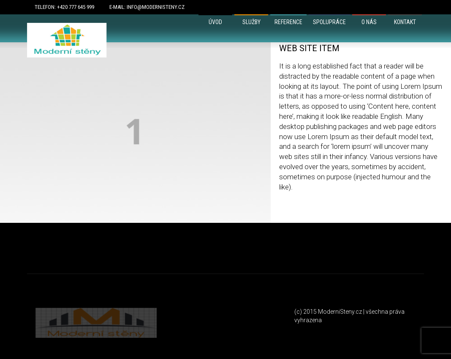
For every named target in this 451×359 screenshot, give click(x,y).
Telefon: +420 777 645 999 (64, 7)
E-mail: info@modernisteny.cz (147, 7)
